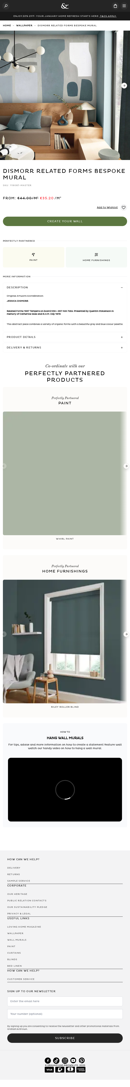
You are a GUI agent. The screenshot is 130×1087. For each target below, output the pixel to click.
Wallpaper (24, 25)
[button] (33, 257)
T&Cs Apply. (108, 16)
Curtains (14, 953)
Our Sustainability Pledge (27, 907)
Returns (13, 874)
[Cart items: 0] (115, 6)
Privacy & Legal (19, 913)
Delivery (14, 868)
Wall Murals (17, 940)
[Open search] (5, 6)
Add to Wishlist (107, 207)
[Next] (124, 86)
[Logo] (65, 6)
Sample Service (18, 881)
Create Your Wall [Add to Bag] (65, 221)
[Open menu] (124, 6)
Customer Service (21, 979)
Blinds (12, 959)
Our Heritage (17, 894)
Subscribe (65, 1038)
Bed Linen (14, 966)
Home (7, 25)
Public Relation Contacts (27, 900)
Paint (11, 946)
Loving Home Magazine (24, 927)
